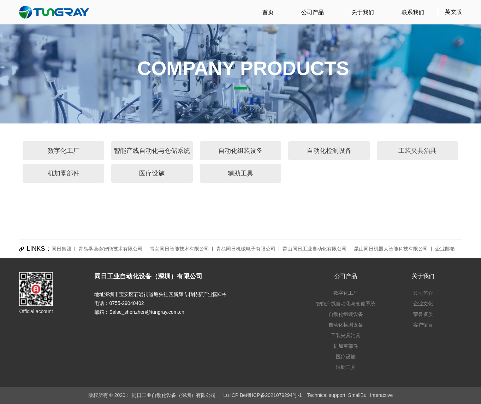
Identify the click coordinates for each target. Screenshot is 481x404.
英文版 (453, 12)
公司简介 (423, 293)
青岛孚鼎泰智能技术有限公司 (110, 249)
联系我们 (413, 12)
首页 (268, 12)
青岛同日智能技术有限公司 (179, 249)
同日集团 (61, 249)
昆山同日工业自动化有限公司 (315, 249)
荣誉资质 (423, 314)
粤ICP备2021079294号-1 (274, 395)
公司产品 (312, 12)
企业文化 (423, 303)
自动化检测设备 (329, 150)
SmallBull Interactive (370, 395)
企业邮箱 (445, 249)
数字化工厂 (63, 150)
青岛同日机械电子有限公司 (245, 249)
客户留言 (423, 325)
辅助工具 (240, 173)
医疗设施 (152, 173)
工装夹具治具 (417, 150)
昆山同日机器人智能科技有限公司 (391, 249)
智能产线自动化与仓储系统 (152, 150)
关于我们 (362, 12)
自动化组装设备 (240, 150)
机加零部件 (63, 173)
